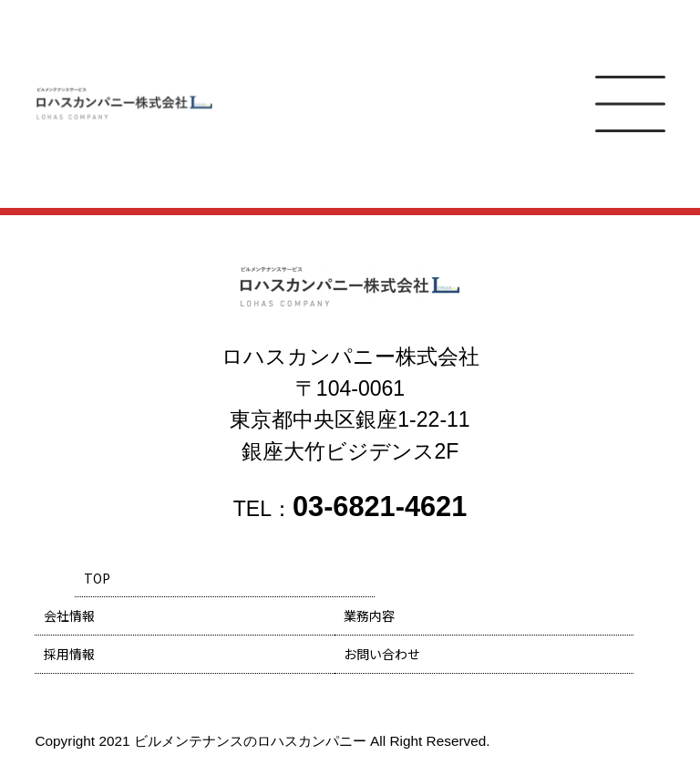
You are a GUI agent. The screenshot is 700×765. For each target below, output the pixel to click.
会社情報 (69, 615)
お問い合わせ (382, 654)
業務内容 (369, 615)
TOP (97, 578)
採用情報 (69, 654)
